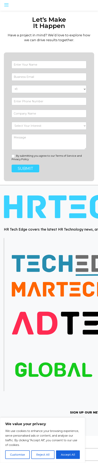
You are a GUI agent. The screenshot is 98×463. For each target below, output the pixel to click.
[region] (42, 440)
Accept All (68, 454)
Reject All (42, 454)
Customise (17, 454)
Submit (25, 168)
